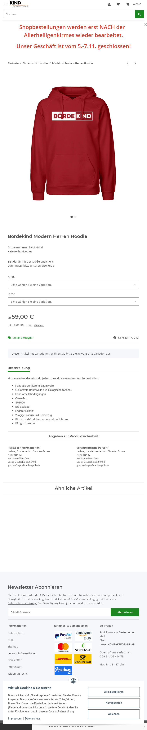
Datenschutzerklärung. (22, 603)
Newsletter (15, 660)
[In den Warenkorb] (11, 76)
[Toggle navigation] (5, 2)
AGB (10, 640)
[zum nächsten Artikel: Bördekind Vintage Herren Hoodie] (135, 63)
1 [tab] (71, 217)
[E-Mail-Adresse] (59, 612)
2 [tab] (75, 217)
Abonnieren (125, 612)
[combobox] (73, 285)
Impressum (15, 667)
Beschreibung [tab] (19, 368)
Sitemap (13, 646)
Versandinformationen (22, 653)
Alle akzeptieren (112, 691)
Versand (39, 325)
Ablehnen (112, 713)
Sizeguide (48, 265)
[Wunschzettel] (118, 4)
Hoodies (27, 251)
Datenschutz (16, 633)
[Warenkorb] (133, 4)
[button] (109, 4)
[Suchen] (69, 14)
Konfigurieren (112, 702)
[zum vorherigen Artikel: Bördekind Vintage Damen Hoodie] (127, 63)
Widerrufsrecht (17, 673)
